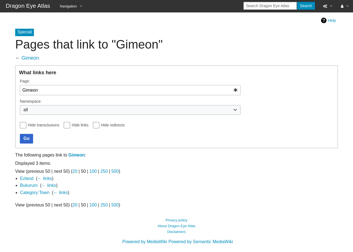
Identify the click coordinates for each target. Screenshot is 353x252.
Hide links (80, 125)
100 (93, 171)
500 (115, 171)
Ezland (27, 178)
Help (332, 20)
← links (45, 178)
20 (75, 171)
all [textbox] (25, 109)
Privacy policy (176, 220)
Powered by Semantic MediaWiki (201, 241)
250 (104, 171)
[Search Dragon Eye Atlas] (270, 6)
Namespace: (31, 101)
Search (306, 6)
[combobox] (130, 90)
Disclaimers (176, 232)
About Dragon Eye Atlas (176, 226)
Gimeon (30, 58)
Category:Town (35, 192)
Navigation (68, 6)
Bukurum (29, 185)
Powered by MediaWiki (144, 241)
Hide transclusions (43, 125)
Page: (25, 81)
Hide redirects (113, 125)
